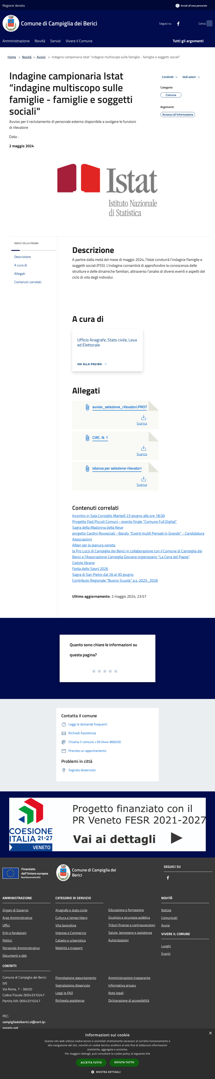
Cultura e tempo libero (71, 917)
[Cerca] (207, 23)
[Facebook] (170, 23)
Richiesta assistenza (69, 1000)
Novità (26, 56)
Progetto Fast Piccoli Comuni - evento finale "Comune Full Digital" (124, 521)
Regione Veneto (14, 5)
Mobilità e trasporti (69, 947)
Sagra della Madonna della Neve (97, 527)
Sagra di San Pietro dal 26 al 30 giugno (103, 574)
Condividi (170, 77)
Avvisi (41, 56)
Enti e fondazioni (14, 932)
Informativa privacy (122, 985)
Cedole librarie (83, 563)
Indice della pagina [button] (26, 243)
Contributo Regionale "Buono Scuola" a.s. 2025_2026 (115, 580)
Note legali (116, 992)
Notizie (166, 910)
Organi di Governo (15, 910)
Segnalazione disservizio (72, 985)
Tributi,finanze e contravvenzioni (131, 925)
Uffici (6, 925)
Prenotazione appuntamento (75, 977)
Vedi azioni (191, 77)
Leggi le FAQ (64, 992)
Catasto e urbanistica (70, 940)
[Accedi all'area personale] (191, 6)
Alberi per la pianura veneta (93, 545)
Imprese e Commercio (70, 932)
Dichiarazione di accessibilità (128, 1000)
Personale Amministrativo (21, 947)
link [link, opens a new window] (148, 1053)
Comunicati (169, 917)
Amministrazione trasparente (129, 977)
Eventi (165, 953)
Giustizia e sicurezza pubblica (129, 917)
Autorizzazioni (118, 940)
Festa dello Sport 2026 (90, 568)
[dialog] (107, 1054)
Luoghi (166, 946)
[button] (107, 1072)
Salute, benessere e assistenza (130, 932)
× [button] (210, 1033)
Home (12, 56)
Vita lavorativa (65, 925)
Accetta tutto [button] (91, 1062)
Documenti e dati (15, 955)
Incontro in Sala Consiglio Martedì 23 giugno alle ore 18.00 (118, 515)
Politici (7, 940)
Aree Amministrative (17, 917)
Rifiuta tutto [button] (124, 1062)
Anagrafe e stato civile (71, 910)
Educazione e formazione (126, 909)
